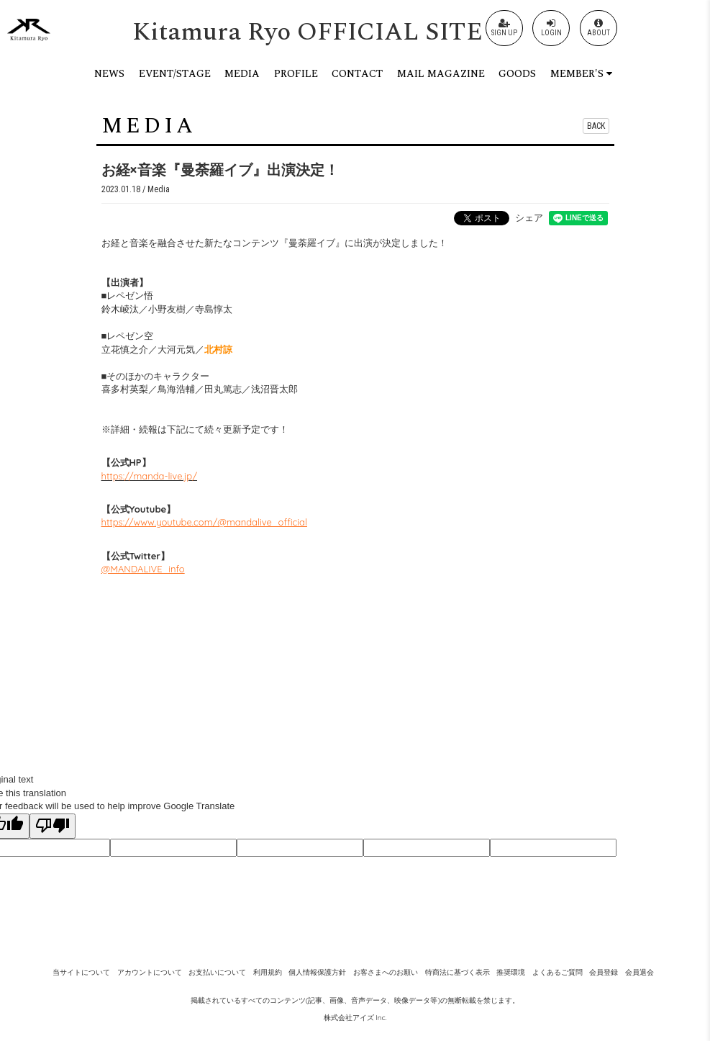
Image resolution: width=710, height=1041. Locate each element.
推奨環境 (510, 972)
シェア (529, 217)
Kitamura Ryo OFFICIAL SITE (307, 32)
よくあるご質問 (557, 972)
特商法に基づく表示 (457, 972)
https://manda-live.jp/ (149, 476)
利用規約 (267, 972)
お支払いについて (217, 972)
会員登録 (603, 972)
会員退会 (639, 972)
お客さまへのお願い (385, 972)
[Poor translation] (52, 826)
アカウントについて (149, 972)
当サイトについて (81, 972)
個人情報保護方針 (317, 972)
